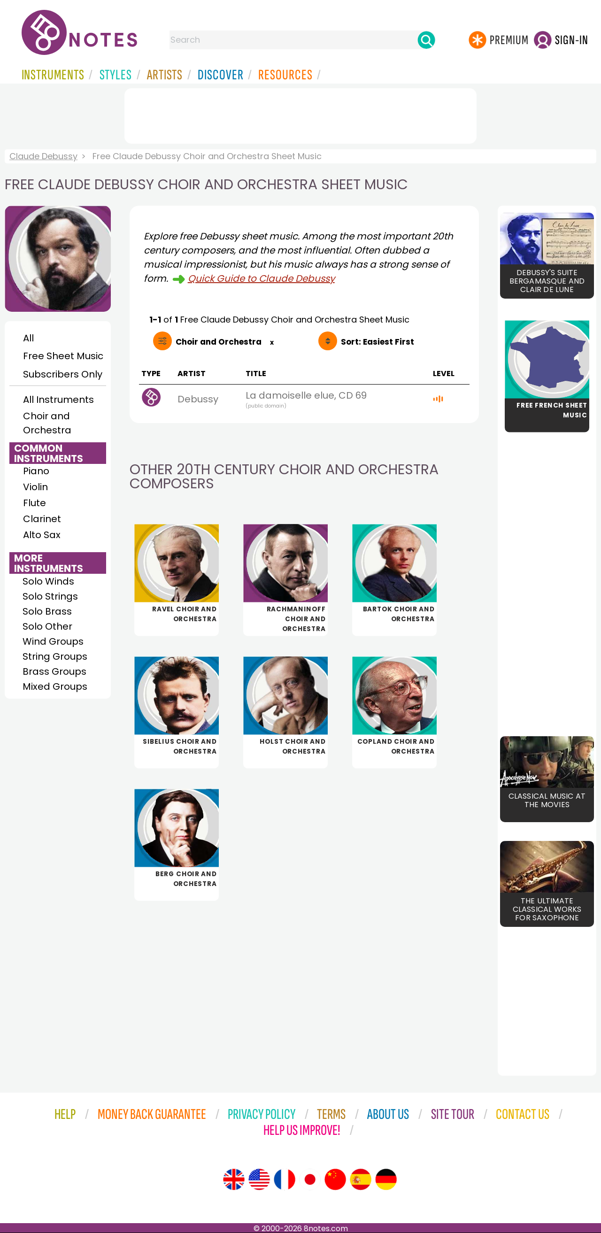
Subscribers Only (62, 374)
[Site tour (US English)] (259, 1179)
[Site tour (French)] (284, 1179)
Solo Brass (47, 611)
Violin (35, 486)
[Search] (426, 40)
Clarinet (42, 518)
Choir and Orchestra (47, 423)
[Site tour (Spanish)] (360, 1179)
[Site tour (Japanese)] (310, 1179)
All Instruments (58, 399)
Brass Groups (54, 671)
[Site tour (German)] (386, 1179)
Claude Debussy (43, 156)
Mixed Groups (55, 686)
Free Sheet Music (63, 355)
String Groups (55, 656)
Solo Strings (50, 596)
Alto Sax (42, 534)
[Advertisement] (300, 114)
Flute (34, 502)
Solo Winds (48, 581)
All (28, 338)
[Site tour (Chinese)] (335, 1179)
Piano (36, 471)
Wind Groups (53, 641)
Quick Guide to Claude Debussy (261, 278)
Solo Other (47, 626)
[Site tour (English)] (234, 1179)
